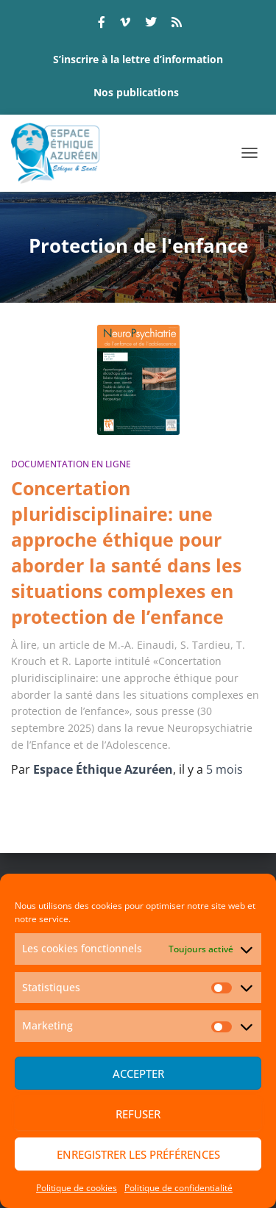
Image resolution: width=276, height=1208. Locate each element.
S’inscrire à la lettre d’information (138, 59)
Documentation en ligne (71, 464)
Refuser (138, 1114)
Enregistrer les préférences (138, 1154)
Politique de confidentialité (178, 1188)
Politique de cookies (76, 1188)
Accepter (138, 1073)
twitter (151, 24)
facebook (101, 24)
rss (176, 24)
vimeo (125, 24)
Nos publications (136, 92)
